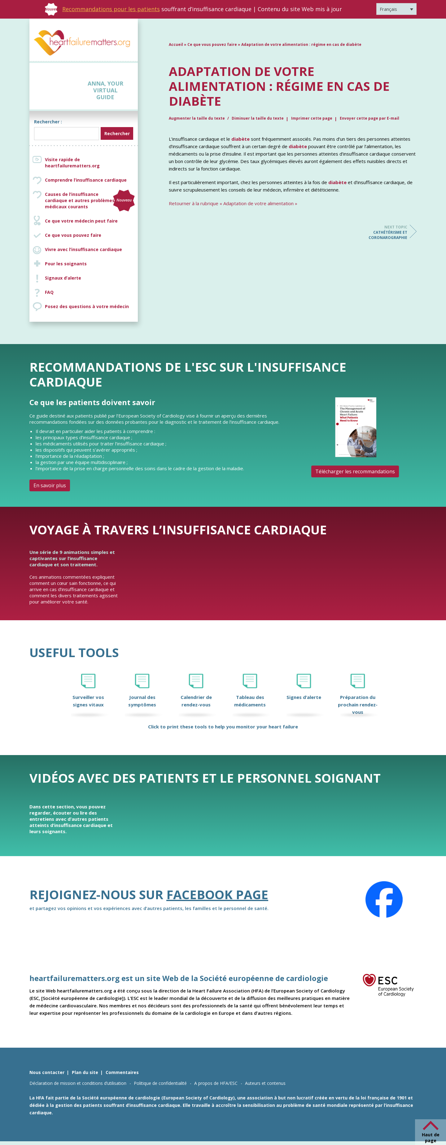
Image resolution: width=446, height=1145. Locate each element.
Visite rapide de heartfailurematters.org (72, 163)
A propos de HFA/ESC (216, 1083)
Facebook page (217, 894)
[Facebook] (384, 899)
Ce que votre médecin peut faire (81, 221)
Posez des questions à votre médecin (87, 306)
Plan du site (85, 1072)
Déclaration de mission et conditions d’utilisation (77, 1083)
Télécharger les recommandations (355, 471)
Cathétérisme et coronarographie (382, 232)
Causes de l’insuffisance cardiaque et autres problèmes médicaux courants (90, 200)
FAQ (49, 292)
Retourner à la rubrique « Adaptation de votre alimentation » (233, 203)
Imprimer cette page (311, 118)
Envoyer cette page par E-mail (369, 118)
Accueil (176, 44)
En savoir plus (49, 485)
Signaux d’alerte (63, 278)
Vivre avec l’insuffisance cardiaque (83, 249)
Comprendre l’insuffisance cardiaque (86, 180)
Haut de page (430, 1137)
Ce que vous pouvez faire (73, 235)
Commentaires (122, 1072)
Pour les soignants (66, 264)
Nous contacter (46, 1072)
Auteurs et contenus (265, 1083)
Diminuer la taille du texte (258, 118)
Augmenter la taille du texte (197, 118)
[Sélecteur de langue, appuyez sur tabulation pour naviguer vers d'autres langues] (396, 9)
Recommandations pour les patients (111, 9)
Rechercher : (48, 122)
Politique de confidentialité (160, 1083)
